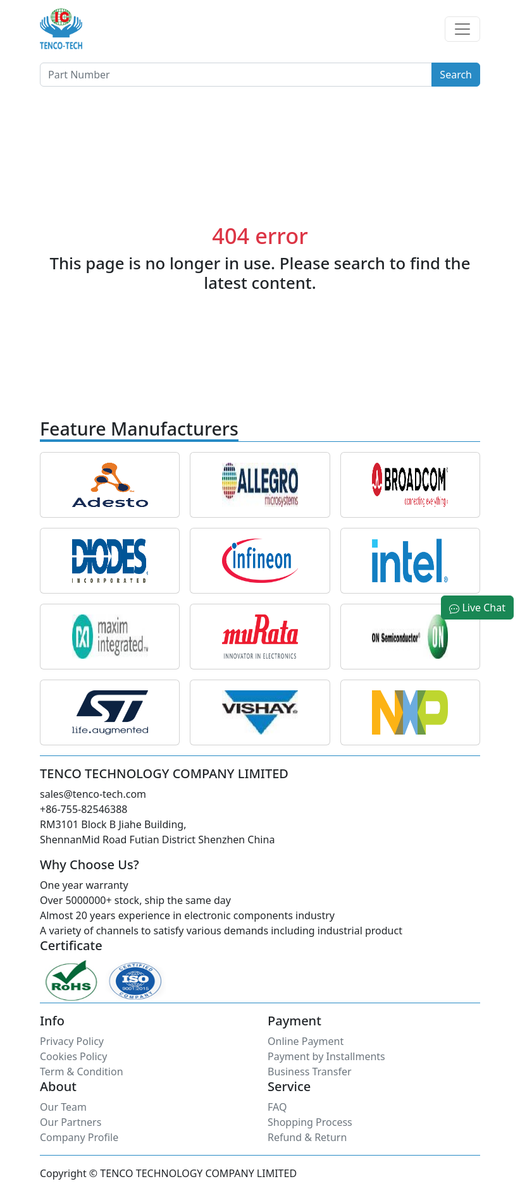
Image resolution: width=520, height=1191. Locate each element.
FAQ (277, 1107)
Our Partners (70, 1122)
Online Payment (306, 1041)
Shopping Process (310, 1122)
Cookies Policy (73, 1056)
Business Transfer (310, 1071)
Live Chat (477, 607)
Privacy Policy (72, 1041)
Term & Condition (81, 1071)
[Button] (236, 75)
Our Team (63, 1107)
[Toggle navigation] (462, 29)
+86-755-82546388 (83, 809)
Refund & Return (307, 1137)
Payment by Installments (326, 1056)
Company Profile (79, 1137)
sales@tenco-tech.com (93, 794)
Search (456, 75)
